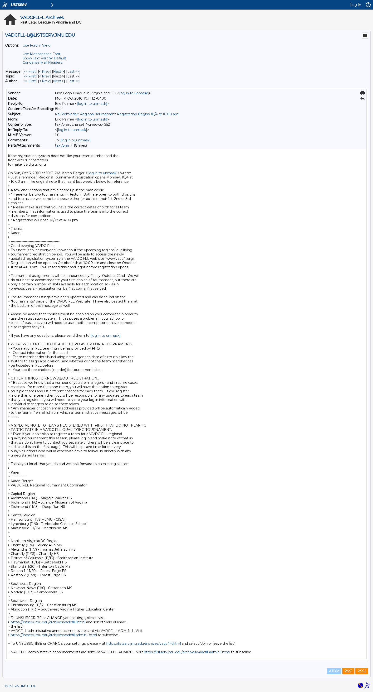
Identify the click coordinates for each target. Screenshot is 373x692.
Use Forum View (36, 45)
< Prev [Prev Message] (44, 71)
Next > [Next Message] (58, 71)
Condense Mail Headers (42, 62)
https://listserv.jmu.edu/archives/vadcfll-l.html (48, 622)
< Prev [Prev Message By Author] (44, 81)
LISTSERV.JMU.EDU (19, 686)
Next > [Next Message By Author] (58, 81)
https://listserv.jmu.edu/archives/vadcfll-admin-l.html (54, 635)
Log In (355, 5)
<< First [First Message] (30, 71)
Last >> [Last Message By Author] (73, 81)
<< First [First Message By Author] (30, 81)
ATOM (334, 671)
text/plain (62, 145)
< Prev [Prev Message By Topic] (44, 76)
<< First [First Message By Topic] (30, 76)
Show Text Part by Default (44, 58)
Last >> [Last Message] (73, 71)
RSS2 (361, 671)
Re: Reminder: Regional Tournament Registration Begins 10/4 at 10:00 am (116, 114)
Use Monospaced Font (41, 54)
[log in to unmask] (134, 93)
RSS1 (348, 671)
